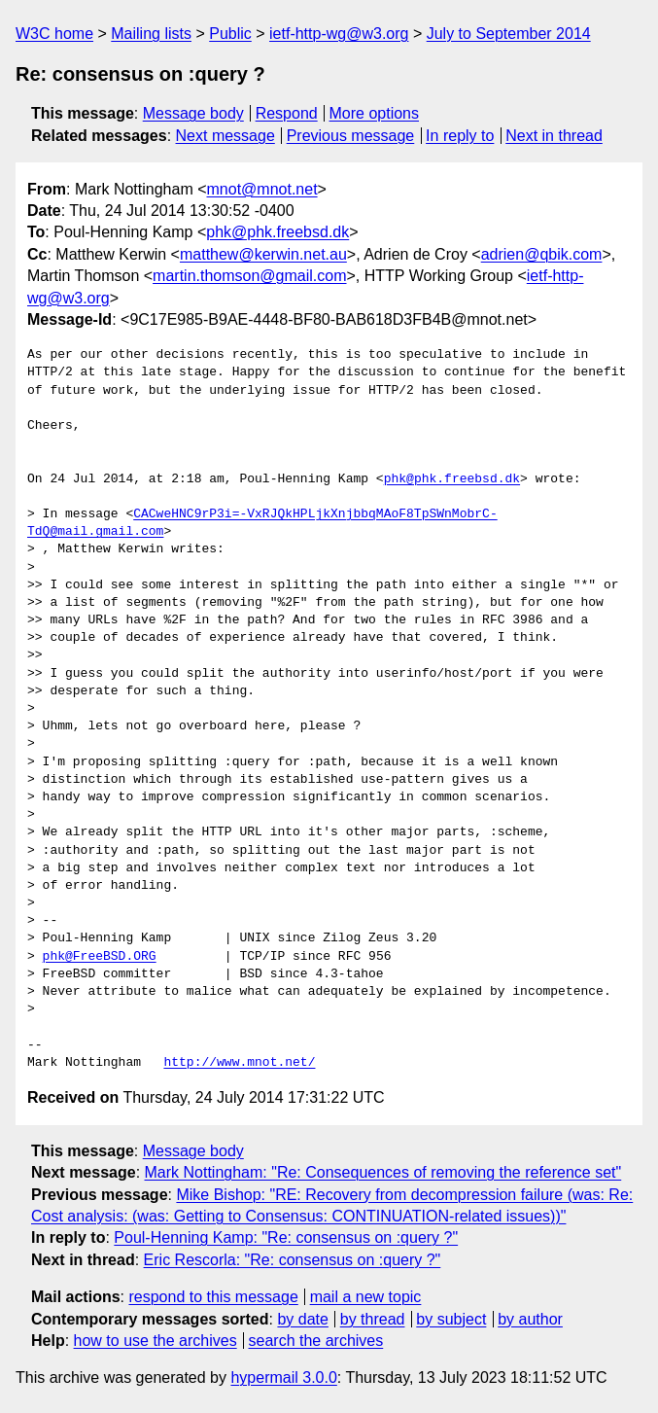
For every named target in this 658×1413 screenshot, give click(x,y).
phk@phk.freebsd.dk (277, 232)
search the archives (316, 1340)
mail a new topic (366, 1297)
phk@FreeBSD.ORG (99, 957)
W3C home (54, 33)
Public (230, 33)
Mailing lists (151, 33)
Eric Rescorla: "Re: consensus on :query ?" (292, 1260)
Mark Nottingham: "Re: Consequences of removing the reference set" (383, 1172)
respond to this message (212, 1297)
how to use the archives (155, 1340)
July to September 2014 (509, 33)
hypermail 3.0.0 (283, 1377)
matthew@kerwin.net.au (263, 254)
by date (302, 1319)
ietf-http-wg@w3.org (338, 33)
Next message (225, 135)
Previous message (351, 135)
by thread (372, 1319)
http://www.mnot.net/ (239, 1063)
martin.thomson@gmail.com (249, 275)
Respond (287, 113)
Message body (193, 113)
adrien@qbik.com (542, 254)
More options (374, 113)
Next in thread (554, 135)
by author (530, 1319)
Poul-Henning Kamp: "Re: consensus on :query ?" (286, 1237)
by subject (451, 1319)
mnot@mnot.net (262, 189)
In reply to (460, 135)
